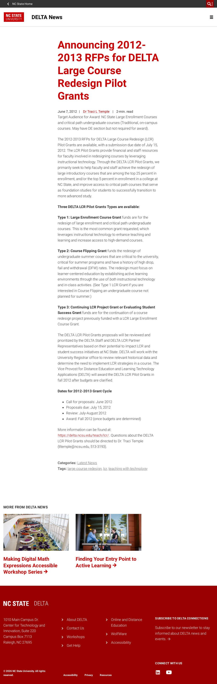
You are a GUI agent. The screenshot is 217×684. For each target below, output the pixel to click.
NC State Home (22, 4)
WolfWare (119, 634)
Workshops (76, 637)
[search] (210, 4)
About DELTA (77, 619)
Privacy (89, 675)
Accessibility (121, 642)
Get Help (73, 645)
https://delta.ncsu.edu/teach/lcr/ (83, 435)
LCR (105, 468)
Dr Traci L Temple (96, 112)
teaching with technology (127, 468)
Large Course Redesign (85, 468)
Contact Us (75, 628)
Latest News (87, 463)
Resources (106, 675)
